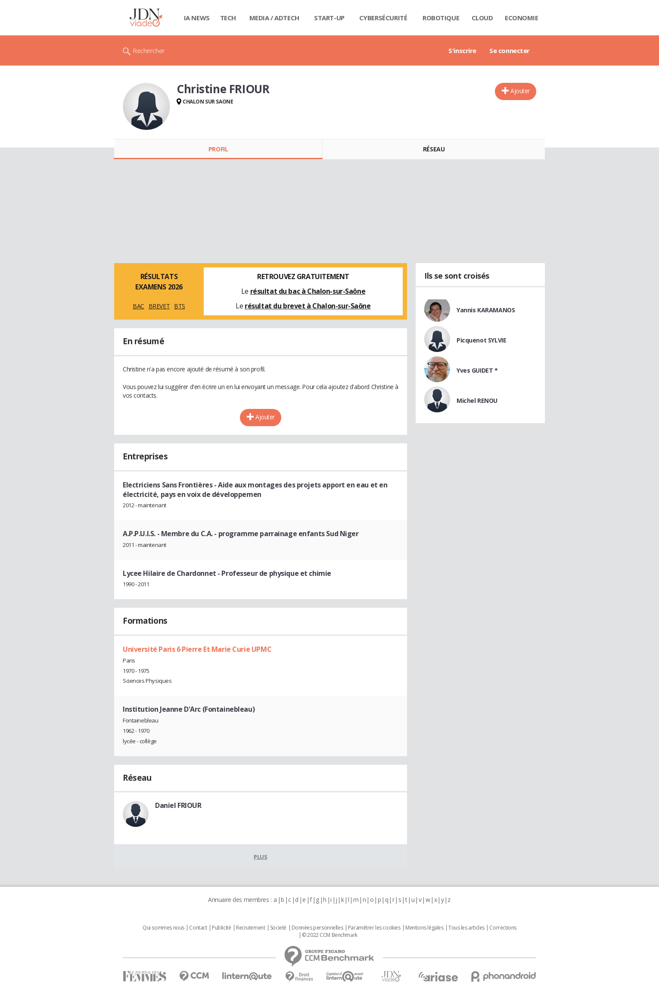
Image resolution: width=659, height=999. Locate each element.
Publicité (221, 928)
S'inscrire (462, 50)
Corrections (502, 928)
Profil (218, 149)
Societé (278, 928)
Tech (228, 17)
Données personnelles (317, 928)
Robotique (441, 17)
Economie (521, 17)
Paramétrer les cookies (374, 928)
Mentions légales (424, 928)
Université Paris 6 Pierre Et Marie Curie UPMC (197, 649)
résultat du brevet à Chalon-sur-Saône (307, 306)
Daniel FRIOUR (178, 805)
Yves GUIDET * (477, 370)
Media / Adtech (274, 17)
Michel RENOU (477, 400)
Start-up (329, 17)
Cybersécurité (383, 17)
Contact (198, 928)
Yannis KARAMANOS (486, 310)
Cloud (482, 17)
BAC (138, 306)
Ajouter (520, 91)
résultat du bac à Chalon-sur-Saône (308, 291)
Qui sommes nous (163, 928)
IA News (197, 17)
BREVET (159, 306)
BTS (179, 306)
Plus (260, 857)
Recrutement (250, 928)
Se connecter (509, 50)
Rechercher (149, 50)
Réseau (434, 149)
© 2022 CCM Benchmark (329, 935)
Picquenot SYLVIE (481, 340)
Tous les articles (466, 928)
